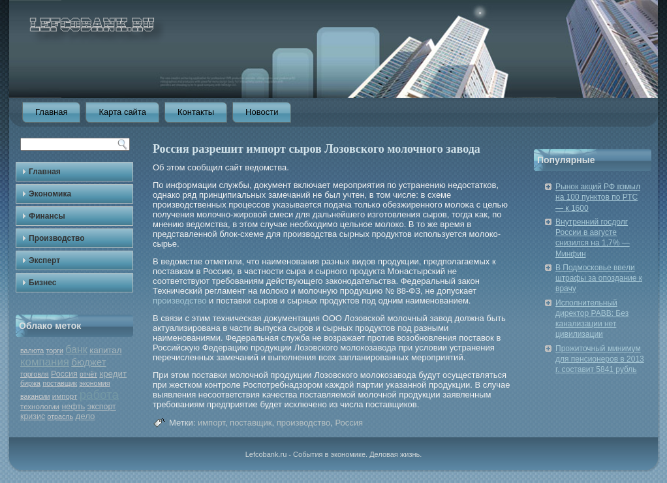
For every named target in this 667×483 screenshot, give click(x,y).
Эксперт (44, 260)
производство (179, 300)
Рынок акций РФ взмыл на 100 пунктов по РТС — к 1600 (597, 197)
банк (76, 349)
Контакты (196, 112)
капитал (105, 350)
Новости (261, 112)
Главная (51, 112)
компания (44, 362)
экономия (95, 383)
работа (99, 394)
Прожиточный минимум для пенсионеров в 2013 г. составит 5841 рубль (599, 359)
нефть (73, 406)
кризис (32, 416)
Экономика (50, 193)
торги (54, 350)
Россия (64, 374)
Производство (57, 238)
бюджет (88, 361)
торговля (34, 374)
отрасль (61, 416)
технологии (39, 407)
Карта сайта (122, 112)
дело (85, 416)
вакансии (35, 396)
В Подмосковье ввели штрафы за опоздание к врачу (598, 278)
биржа (30, 383)
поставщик (59, 383)
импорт (65, 396)
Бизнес (42, 282)
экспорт (101, 406)
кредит (113, 374)
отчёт (88, 374)
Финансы (47, 216)
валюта (32, 350)
